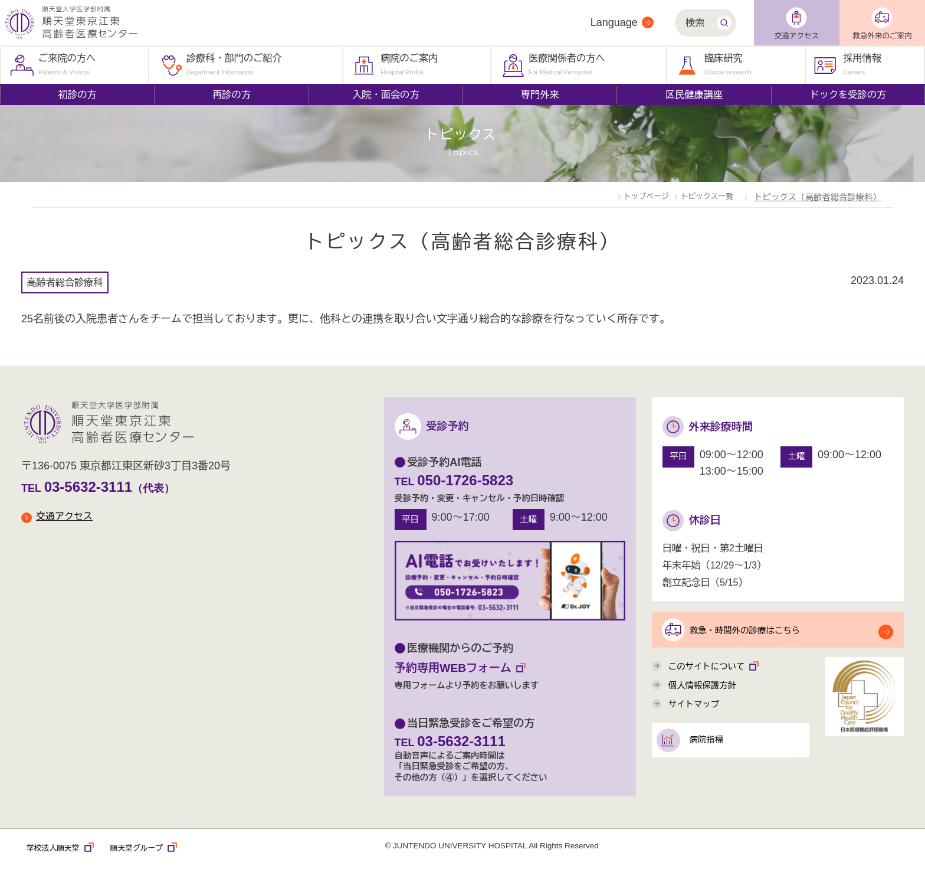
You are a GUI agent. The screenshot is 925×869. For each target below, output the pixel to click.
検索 (694, 22)
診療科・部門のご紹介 (234, 64)
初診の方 (77, 94)
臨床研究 (728, 64)
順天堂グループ (154, 850)
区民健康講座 (694, 94)
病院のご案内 (409, 64)
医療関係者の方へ (567, 64)
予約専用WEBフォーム (468, 668)
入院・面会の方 (385, 94)
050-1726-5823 (471, 479)
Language (614, 22)
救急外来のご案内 (882, 36)
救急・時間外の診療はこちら (756, 630)
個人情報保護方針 (706, 692)
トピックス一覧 (694, 196)
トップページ (610, 196)
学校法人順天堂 (64, 850)
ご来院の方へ (67, 64)
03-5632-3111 (93, 486)
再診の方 (231, 94)
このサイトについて (718, 671)
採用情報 (862, 64)
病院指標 (713, 752)
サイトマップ (697, 713)
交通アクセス (797, 36)
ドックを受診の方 (848, 94)
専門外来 (540, 94)
